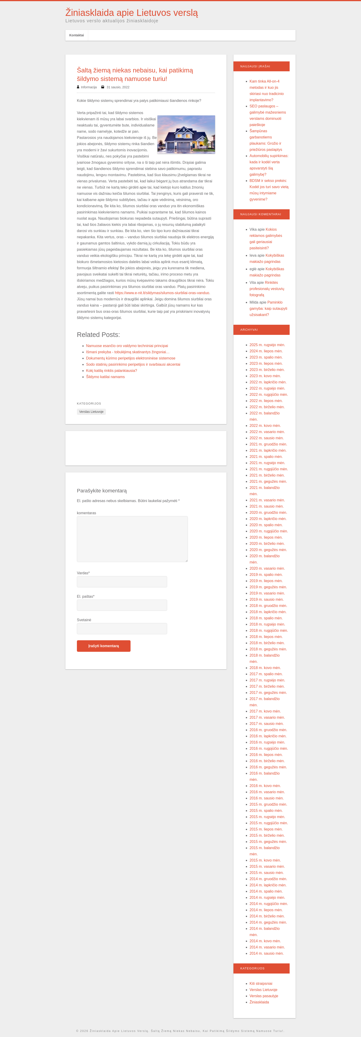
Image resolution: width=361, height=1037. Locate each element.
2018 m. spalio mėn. (266, 618)
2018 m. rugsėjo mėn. (267, 624)
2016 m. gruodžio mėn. (268, 730)
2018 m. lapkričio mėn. (268, 612)
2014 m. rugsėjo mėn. (267, 897)
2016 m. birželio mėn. (267, 761)
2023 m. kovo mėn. (265, 376)
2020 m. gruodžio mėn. (268, 512)
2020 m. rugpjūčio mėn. (269, 531)
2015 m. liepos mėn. (266, 829)
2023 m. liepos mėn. (266, 363)
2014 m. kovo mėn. (265, 941)
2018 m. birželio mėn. (267, 643)
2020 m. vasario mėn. (267, 568)
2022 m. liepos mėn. (266, 401)
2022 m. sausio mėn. (267, 438)
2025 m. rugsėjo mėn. (267, 345)
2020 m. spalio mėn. (266, 525)
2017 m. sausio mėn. (267, 724)
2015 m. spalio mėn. (266, 811)
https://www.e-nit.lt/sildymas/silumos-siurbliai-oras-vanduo (162, 293)
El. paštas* (85, 596)
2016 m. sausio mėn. (267, 798)
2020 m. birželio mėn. (267, 544)
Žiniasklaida (259, 1002)
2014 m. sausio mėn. (267, 953)
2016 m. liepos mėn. (266, 755)
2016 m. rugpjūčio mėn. (269, 748)
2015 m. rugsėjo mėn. (267, 817)
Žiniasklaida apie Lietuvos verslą (131, 13)
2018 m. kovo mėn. (265, 668)
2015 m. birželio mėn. (267, 835)
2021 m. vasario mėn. (267, 500)
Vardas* (83, 573)
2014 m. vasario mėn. (267, 947)
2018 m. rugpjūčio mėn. (269, 630)
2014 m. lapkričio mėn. (268, 885)
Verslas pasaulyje (264, 996)
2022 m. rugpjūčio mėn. (269, 394)
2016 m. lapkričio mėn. (268, 736)
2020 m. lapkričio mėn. (268, 519)
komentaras (86, 513)
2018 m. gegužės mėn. (268, 649)
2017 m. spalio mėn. (266, 674)
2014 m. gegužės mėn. (268, 922)
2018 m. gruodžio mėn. (268, 606)
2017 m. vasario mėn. (267, 717)
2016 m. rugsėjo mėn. (267, 742)
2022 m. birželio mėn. (267, 407)
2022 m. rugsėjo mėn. (267, 388)
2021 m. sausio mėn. (267, 506)
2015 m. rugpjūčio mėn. (269, 823)
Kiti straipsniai (261, 983)
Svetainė (84, 620)
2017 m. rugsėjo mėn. (267, 680)
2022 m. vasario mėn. (267, 432)
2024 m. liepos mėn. (266, 351)
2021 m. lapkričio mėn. (268, 450)
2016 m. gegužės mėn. (268, 767)
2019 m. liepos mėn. (266, 581)
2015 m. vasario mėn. (267, 866)
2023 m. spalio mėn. (266, 357)
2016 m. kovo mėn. (265, 786)
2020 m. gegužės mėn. (268, 550)
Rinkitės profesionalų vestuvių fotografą (267, 289)
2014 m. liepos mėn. (266, 910)
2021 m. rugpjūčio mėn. (269, 469)
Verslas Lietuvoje (91, 412)
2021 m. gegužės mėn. (268, 481)
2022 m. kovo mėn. (265, 426)
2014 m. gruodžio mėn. (268, 879)
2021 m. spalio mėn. (266, 457)
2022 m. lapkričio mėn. (268, 382)
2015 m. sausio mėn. (267, 873)
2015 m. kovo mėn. (265, 860)
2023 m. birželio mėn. (267, 370)
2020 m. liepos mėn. (266, 537)
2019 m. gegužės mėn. (268, 587)
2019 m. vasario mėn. (267, 593)
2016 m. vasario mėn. (267, 792)
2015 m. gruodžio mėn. (268, 804)
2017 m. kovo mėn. (265, 711)
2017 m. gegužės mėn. (268, 693)
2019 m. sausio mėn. (267, 599)
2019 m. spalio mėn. (266, 575)
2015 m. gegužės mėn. (268, 842)
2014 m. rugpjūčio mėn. (269, 904)
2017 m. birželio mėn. (267, 686)
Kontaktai (76, 35)
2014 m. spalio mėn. (266, 891)
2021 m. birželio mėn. (267, 475)
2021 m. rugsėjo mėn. (267, 463)
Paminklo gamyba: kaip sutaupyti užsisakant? (268, 308)
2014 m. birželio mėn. (267, 916)
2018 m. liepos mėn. (266, 637)
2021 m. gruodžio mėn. (268, 444)
